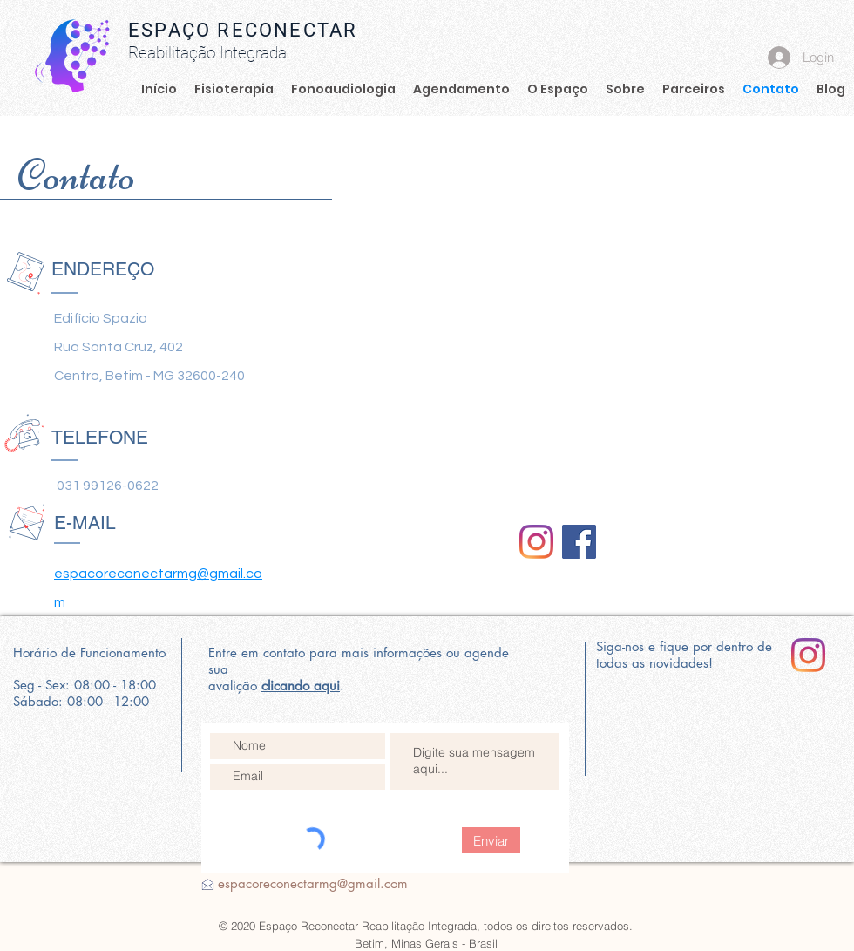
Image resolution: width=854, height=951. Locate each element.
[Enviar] (491, 840)
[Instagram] (808, 655)
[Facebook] (579, 542)
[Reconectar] (536, 542)
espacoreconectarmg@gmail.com (313, 883)
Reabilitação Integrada (207, 53)
